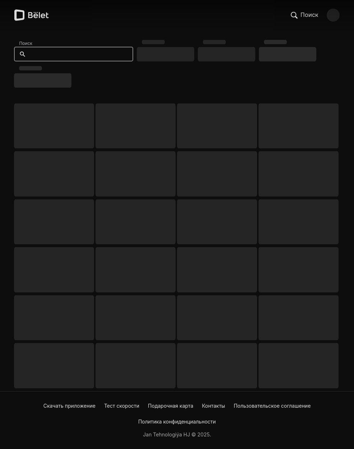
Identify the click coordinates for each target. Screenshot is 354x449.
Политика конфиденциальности (177, 421)
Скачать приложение (69, 406)
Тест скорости (121, 406)
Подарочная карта (170, 406)
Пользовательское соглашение (272, 406)
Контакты (213, 406)
